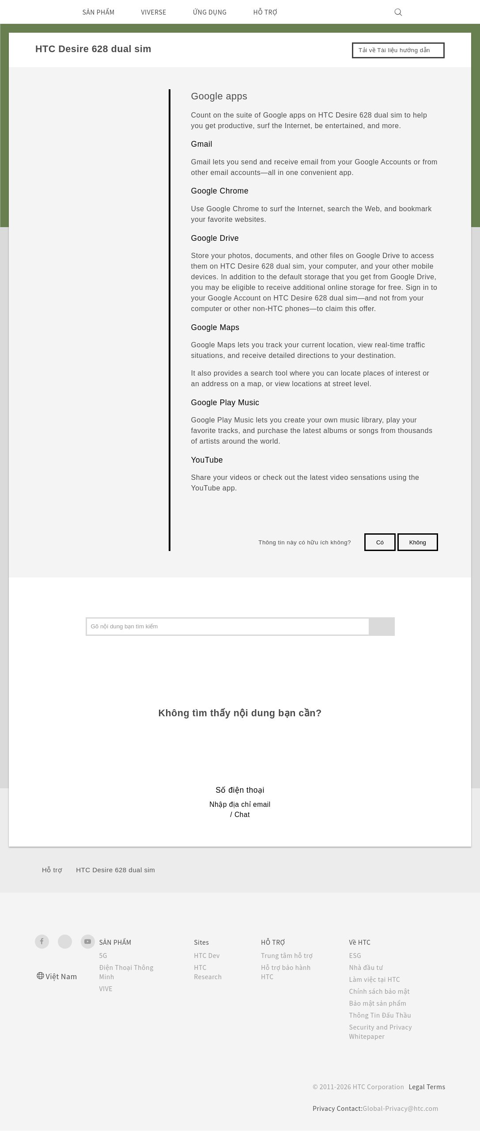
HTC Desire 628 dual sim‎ (115, 883)
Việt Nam (63, 989)
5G (103, 969)
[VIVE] (433, 11)
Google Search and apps (85, 254)
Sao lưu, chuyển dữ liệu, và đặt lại (91, 415)
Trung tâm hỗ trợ (289, 969)
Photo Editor (69, 205)
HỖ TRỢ (282, 12)
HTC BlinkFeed (73, 172)
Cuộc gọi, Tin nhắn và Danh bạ (86, 374)
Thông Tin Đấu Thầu (382, 1028)
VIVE (107, 1002)
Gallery (63, 188)
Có (380, 542)
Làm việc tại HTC (377, 992)
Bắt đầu (53, 93)
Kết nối (52, 436)
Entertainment (71, 221)
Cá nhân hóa (60, 113)
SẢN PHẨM (102, 12)
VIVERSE (162, 12)
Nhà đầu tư (367, 980)
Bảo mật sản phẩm (380, 1016)
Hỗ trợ (52, 883)
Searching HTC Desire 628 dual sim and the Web (107, 309)
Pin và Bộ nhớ (62, 395)
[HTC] (45, 12)
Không (417, 542)
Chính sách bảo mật (382, 1004)
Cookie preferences (82, 1131)
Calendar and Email (78, 238)
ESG (356, 969)
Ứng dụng (57, 155)
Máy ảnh (54, 134)
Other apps (68, 354)
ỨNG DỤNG (223, 12)
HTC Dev (208, 969)
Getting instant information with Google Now (107, 278)
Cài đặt (52, 456)
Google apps (89, 335)
